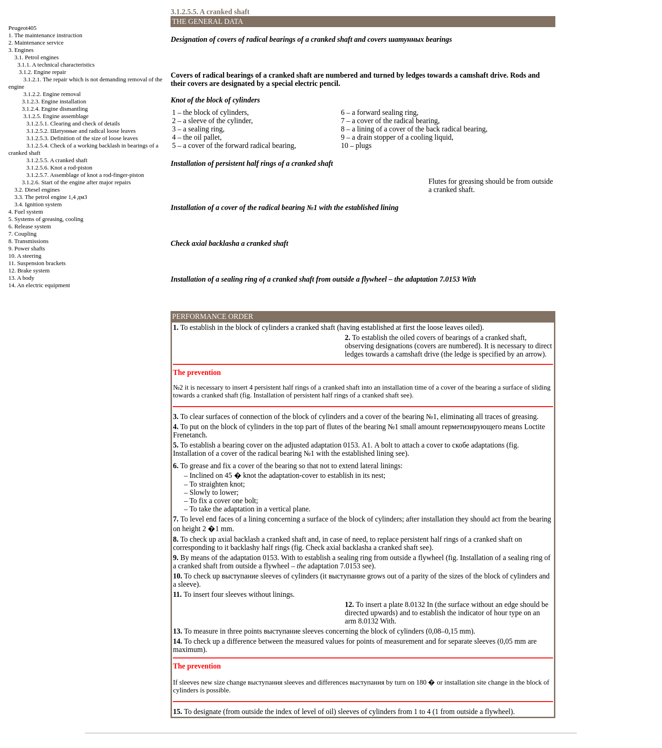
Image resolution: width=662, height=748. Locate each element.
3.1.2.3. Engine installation (54, 101)
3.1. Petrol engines (36, 57)
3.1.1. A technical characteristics (56, 64)
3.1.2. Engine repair (42, 71)
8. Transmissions (28, 241)
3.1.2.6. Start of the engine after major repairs (76, 182)
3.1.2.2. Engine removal (52, 94)
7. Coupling (22, 233)
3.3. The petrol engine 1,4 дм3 (50, 196)
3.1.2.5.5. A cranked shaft (56, 160)
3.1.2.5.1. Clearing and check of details (73, 123)
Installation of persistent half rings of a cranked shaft (325, 395)
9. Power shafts (26, 248)
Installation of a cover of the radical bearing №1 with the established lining (283, 453)
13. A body (21, 277)
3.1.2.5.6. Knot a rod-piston (59, 167)
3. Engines (21, 49)
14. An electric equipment (39, 285)
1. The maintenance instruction (45, 35)
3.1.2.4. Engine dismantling (55, 108)
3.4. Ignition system (38, 204)
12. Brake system (29, 270)
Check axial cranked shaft (361, 547)
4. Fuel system (25, 211)
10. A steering (24, 255)
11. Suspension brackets (37, 263)
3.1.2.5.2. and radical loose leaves (81, 130)
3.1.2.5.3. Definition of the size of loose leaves (82, 138)
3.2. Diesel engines (37, 189)
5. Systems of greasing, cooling (45, 218)
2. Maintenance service (35, 42)
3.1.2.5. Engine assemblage (56, 116)
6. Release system (29, 226)
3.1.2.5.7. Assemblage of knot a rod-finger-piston (85, 174)
